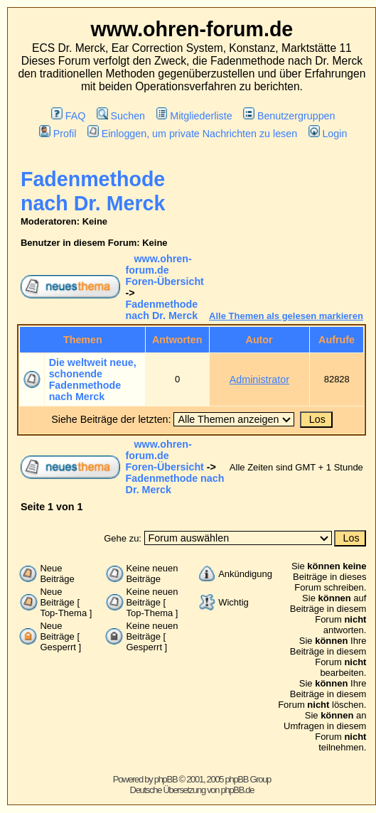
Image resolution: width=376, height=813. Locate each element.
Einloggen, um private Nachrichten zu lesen (192, 133)
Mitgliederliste (194, 116)
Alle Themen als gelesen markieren (286, 316)
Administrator (259, 379)
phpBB (166, 779)
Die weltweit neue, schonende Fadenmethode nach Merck (92, 379)
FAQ (68, 116)
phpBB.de (237, 790)
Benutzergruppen (289, 116)
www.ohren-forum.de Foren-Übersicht (165, 270)
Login (327, 133)
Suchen (121, 116)
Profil (57, 133)
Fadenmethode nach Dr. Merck (162, 309)
